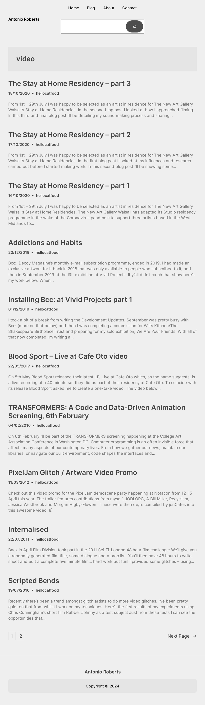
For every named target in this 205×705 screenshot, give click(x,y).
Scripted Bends (33, 581)
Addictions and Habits (45, 243)
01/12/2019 (18, 309)
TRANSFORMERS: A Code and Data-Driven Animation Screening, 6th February (97, 412)
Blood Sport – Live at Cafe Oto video (68, 356)
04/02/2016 (19, 425)
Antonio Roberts (23, 19)
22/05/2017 (19, 366)
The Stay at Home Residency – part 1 (69, 186)
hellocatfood (47, 93)
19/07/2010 (19, 590)
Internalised (28, 529)
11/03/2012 (18, 482)
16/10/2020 (19, 195)
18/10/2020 (19, 93)
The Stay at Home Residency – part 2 (69, 135)
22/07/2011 (18, 539)
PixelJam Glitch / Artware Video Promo (72, 472)
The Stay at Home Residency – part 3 (69, 83)
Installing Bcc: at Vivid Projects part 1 (70, 300)
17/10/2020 (19, 144)
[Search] (134, 26)
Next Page (182, 636)
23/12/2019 (18, 252)
